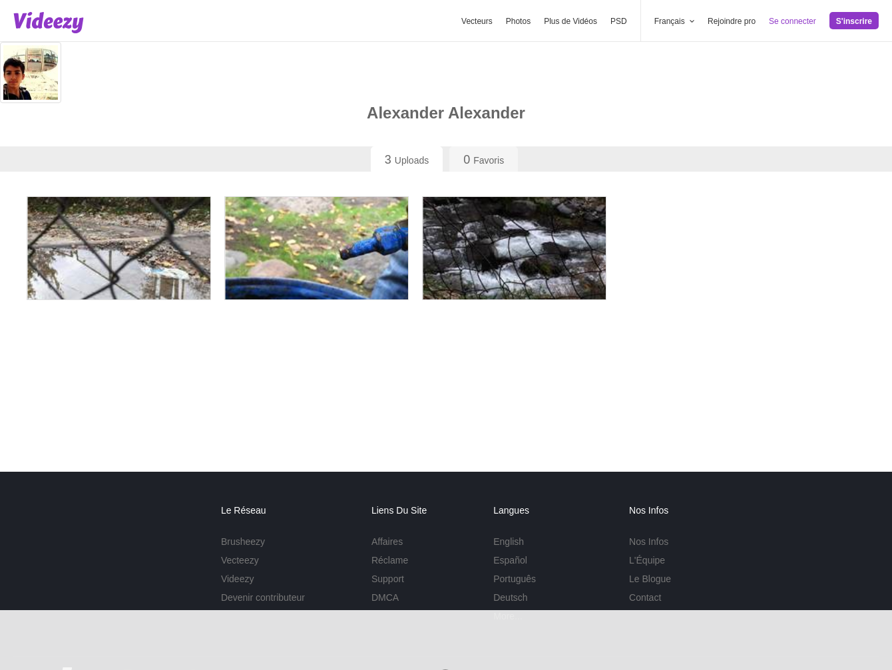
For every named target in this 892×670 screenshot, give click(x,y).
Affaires (387, 541)
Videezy (237, 579)
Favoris (483, 159)
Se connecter (792, 21)
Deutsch (510, 597)
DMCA (385, 597)
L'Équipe (647, 560)
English (508, 541)
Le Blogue (650, 579)
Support (387, 579)
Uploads (407, 159)
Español (510, 560)
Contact (645, 597)
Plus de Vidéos (570, 21)
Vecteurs (477, 21)
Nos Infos (648, 541)
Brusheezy (243, 541)
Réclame (389, 560)
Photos (518, 21)
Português (514, 579)
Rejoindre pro (732, 21)
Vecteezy (240, 560)
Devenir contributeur (263, 597)
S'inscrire (854, 21)
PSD (618, 21)
